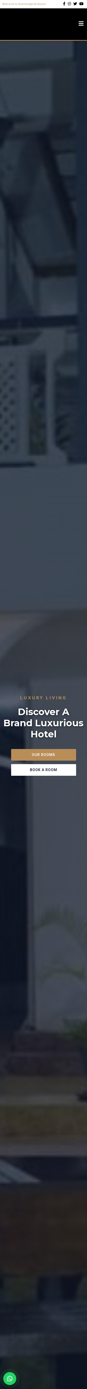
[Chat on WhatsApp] (9, 1378)
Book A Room (43, 770)
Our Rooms (43, 755)
